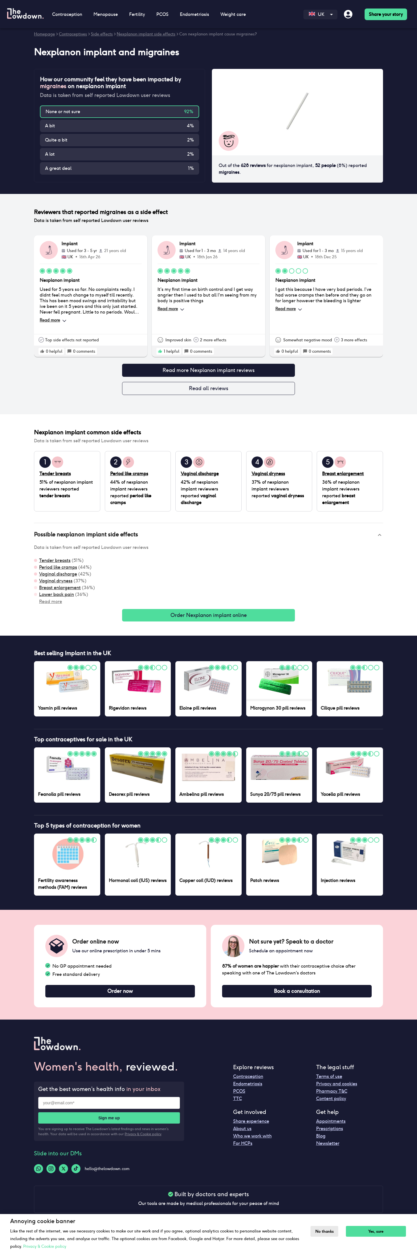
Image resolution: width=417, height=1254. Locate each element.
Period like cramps (58, 569)
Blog (320, 1140)
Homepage (44, 34)
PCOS (162, 14)
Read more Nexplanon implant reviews (208, 371)
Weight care (233, 14)
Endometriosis (194, 14)
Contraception (67, 14)
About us (242, 1133)
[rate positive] (42, 351)
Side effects (102, 34)
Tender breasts (55, 563)
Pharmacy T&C (331, 1096)
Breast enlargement (60, 590)
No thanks (326, 1231)
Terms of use (329, 1081)
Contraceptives (73, 34)
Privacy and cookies (336, 1088)
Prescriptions (329, 1133)
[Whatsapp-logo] (38, 1173)
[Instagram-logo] (51, 1173)
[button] (208, 537)
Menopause (105, 14)
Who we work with (252, 1140)
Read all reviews (208, 390)
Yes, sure (379, 1231)
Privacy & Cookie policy (143, 1138)
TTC (237, 1103)
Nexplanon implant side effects (146, 34)
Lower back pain (56, 597)
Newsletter (327, 1148)
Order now (120, 995)
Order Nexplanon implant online (208, 618)
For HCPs (242, 1148)
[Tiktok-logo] (75, 1173)
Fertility (137, 14)
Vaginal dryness (56, 583)
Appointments (331, 1126)
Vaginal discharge (58, 576)
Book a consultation (297, 995)
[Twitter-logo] (63, 1173)
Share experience (251, 1126)
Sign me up (109, 1122)
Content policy (331, 1103)
